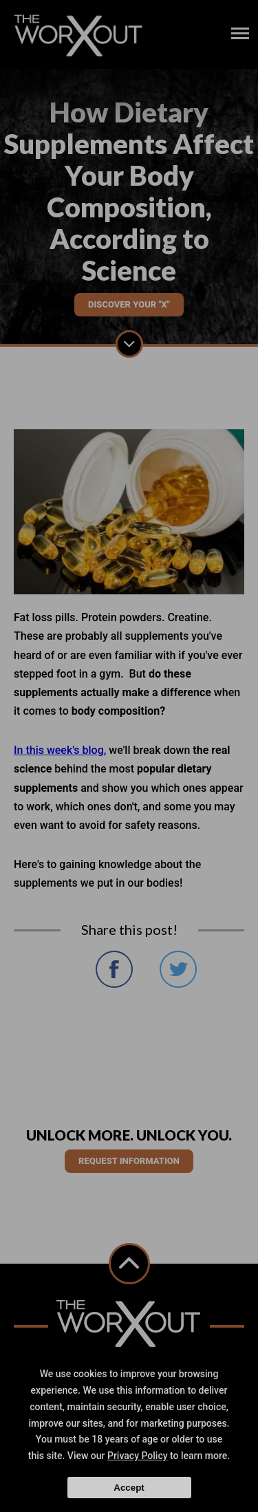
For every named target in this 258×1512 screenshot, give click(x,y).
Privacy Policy (137, 1455)
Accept (129, 1487)
